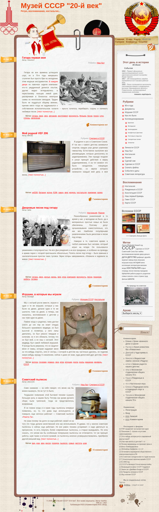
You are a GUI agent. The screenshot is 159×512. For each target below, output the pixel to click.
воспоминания (128, 254)
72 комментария (100, 450)
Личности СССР (132, 147)
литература (135, 265)
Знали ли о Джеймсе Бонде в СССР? (135, 469)
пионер (137, 271)
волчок (35, 362)
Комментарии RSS (93, 505)
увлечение (35, 118)
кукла (75, 362)
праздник (97, 277)
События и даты (132, 171)
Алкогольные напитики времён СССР (137, 459)
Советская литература (135, 174)
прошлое (126, 273)
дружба (147, 257)
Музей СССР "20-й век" (61, 6)
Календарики (132, 129)
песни (90, 116)
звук (46, 116)
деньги (147, 254)
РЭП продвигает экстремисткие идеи (135, 429)
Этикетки (131, 142)
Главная (119, 39)
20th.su (99, 503)
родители (146, 273)
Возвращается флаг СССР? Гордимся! (135, 467)
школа (131, 279)
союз (136, 276)
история (137, 262)
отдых (143, 268)
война (141, 251)
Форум (146, 39)
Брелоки (131, 123)
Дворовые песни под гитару (40, 207)
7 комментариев (100, 199)
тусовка (34, 279)
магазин (143, 265)
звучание (53, 116)
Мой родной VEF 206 (35, 133)
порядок (55, 443)
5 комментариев (100, 286)
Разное (101, 213)
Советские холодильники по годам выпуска (139, 457)
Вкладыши (131, 126)
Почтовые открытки (135, 136)
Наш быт (101, 63)
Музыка (83, 116)
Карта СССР (130, 203)
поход (96, 116)
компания (71, 277)
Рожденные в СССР (133, 189)
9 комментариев (100, 371)
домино (51, 362)
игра (64, 277)
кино (143, 263)
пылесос (64, 443)
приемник (92, 192)
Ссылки (143, 42)
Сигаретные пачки (134, 139)
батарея (42, 192)
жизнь (53, 277)
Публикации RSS (77, 505)
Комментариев (134, 419)
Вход (128, 413)
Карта (137, 39)
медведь (98, 362)
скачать (130, 276)
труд (146, 276)
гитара (35, 116)
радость (139, 273)
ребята (27, 279)
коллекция (126, 265)
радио (100, 192)
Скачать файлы (132, 167)
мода (124, 268)
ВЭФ (55, 192)
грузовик (42, 362)
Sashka (104, 501)
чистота (78, 443)
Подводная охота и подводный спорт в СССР (137, 389)
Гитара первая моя (34, 57)
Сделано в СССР (97, 138)
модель (72, 192)
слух (102, 116)
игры (131, 263)
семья (71, 443)
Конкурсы (131, 42)
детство (132, 256)
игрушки (68, 362)
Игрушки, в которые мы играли (41, 294)
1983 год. (126, 462)
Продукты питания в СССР (133, 472)
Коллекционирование (134, 119)
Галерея (119, 42)
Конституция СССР (133, 193)
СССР (26, 364)
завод (60, 192)
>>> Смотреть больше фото (136, 236)
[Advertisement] (43, 185)
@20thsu (127, 485)
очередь (125, 271)
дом (38, 443)
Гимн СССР (130, 199)
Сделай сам (130, 161)
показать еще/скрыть (142, 94)
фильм (124, 279)
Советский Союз (128, 251)
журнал (125, 260)
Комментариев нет (99, 125)
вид (33, 443)
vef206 (35, 192)
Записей (131, 416)
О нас (129, 39)
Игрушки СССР (86, 299)
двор (41, 116)
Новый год (138, 245)
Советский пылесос (34, 379)
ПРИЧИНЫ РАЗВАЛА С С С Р (132, 449)
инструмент (63, 116)
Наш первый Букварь (134, 196)
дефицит (140, 257)
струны (27, 118)
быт (136, 251)
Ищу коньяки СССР (128, 474)
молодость (73, 116)
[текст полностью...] (46, 112)
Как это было (130, 115)
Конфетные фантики (135, 133)
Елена (128, 341)
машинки (89, 362)
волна (49, 192)
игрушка (141, 260)
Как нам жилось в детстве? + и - (134, 441)
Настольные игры (138, 384)
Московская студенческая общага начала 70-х (135, 372)
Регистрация (131, 410)
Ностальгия (92, 213)
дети (124, 257)
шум (85, 443)
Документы (130, 109)
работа (133, 273)
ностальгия (82, 192)
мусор (48, 443)
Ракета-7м (27, 417)
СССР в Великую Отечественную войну (136, 464)
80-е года (129, 106)
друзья (47, 277)
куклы (81, 362)
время (136, 254)
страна (141, 276)
